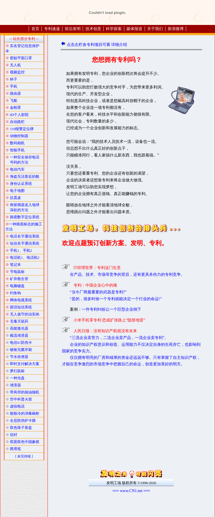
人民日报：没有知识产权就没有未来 (105, 331)
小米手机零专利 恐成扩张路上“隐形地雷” (109, 320)
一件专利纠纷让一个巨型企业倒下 (111, 309)
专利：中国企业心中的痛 (95, 285)
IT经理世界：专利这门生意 (97, 268)
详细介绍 (119, 45)
